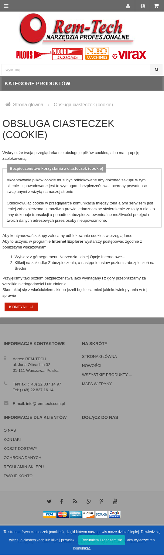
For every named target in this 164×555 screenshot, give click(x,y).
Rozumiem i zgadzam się (101, 540)
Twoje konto (18, 476)
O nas (10, 430)
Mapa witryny (97, 384)
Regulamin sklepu (24, 466)
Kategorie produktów (37, 84)
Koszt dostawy (20, 448)
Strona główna (28, 104)
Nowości (91, 365)
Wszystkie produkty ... (107, 374)
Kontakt (13, 439)
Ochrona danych (22, 457)
